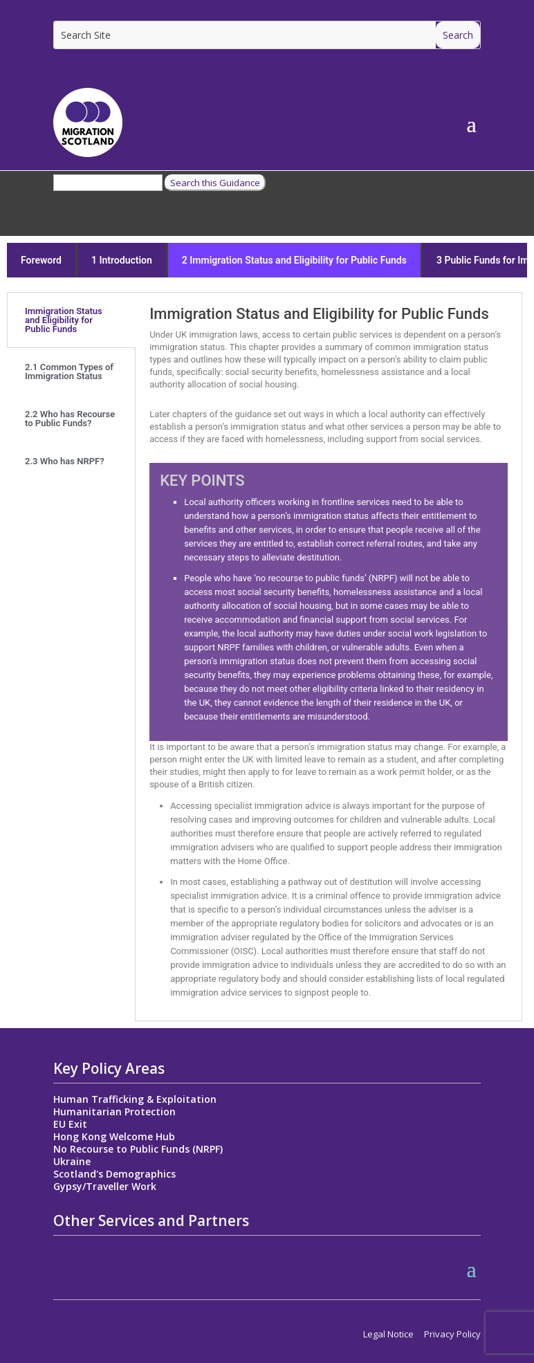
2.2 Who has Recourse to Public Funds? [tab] (70, 418)
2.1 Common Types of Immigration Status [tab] (69, 371)
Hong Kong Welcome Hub (114, 1136)
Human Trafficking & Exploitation (135, 1099)
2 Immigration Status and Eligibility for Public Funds (294, 260)
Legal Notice (388, 1334)
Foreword (41, 260)
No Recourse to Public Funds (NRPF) (138, 1148)
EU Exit (70, 1124)
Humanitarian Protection (114, 1111)
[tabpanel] (328, 657)
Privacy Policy (452, 1334)
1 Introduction (121, 260)
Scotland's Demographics (114, 1173)
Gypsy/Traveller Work (104, 1186)
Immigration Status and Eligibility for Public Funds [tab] (63, 320)
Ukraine (72, 1161)
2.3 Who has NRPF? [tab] (64, 461)
